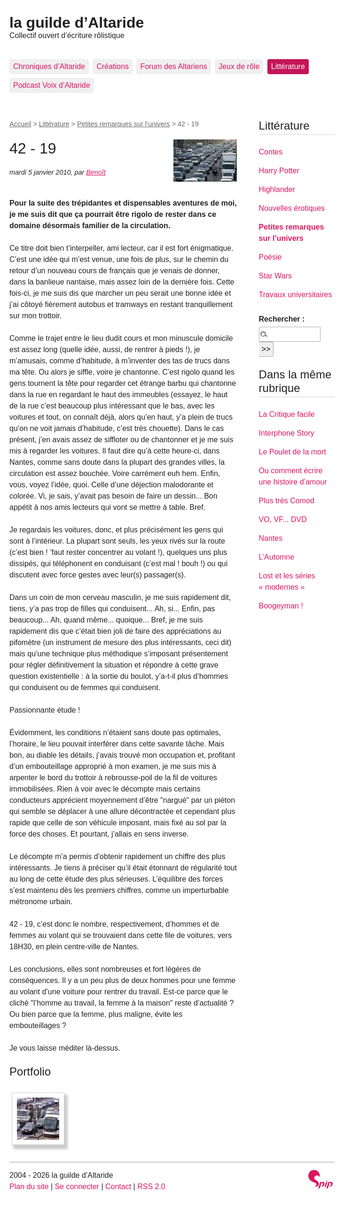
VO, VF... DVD (283, 519)
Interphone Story (286, 433)
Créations (112, 66)
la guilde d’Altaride (76, 22)
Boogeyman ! (281, 606)
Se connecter (77, 1187)
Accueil (20, 124)
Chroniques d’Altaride (49, 66)
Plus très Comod (286, 501)
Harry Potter (279, 171)
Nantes (271, 538)
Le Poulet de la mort (292, 452)
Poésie (270, 257)
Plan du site (29, 1187)
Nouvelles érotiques (292, 208)
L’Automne (277, 557)
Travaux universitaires (295, 295)
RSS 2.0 (151, 1187)
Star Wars (275, 276)
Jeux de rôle (239, 66)
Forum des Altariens (173, 66)
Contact (118, 1187)
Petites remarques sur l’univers (123, 124)
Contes (271, 152)
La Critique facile (287, 414)
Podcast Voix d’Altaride (51, 85)
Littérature (288, 66)
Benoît (96, 172)
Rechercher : (282, 319)
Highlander (277, 189)
